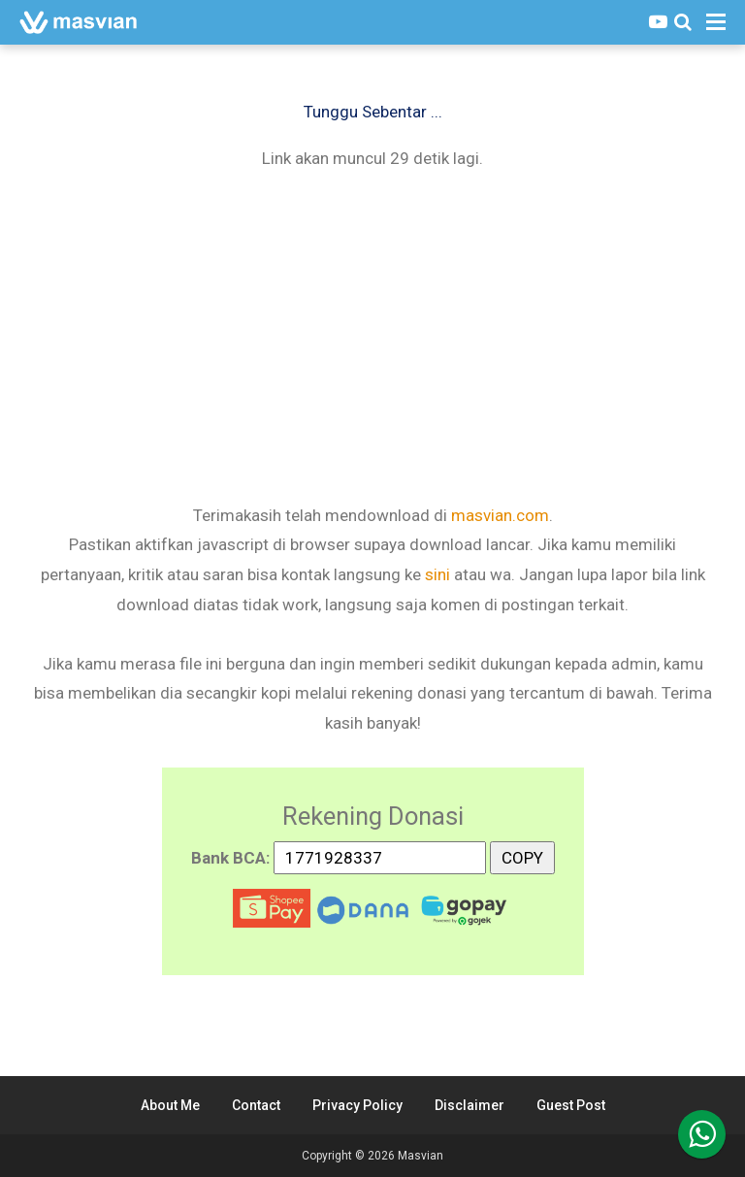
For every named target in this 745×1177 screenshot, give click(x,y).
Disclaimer (469, 1105)
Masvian (420, 1155)
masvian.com (500, 515)
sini (437, 574)
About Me (170, 1105)
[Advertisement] (372, 335)
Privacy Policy (357, 1105)
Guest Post (570, 1105)
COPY (522, 854)
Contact (256, 1105)
